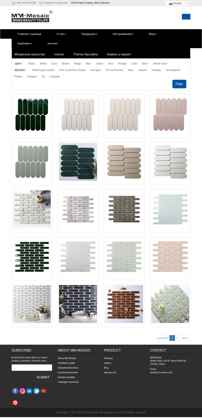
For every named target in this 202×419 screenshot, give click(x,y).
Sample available (66, 377)
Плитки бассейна (86, 54)
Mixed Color (160, 63)
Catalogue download (68, 382)
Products (108, 358)
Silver (145, 63)
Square (142, 70)
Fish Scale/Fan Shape (72, 70)
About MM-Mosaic (67, 358)
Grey (54, 63)
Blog (152, 33)
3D (43, 76)
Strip (131, 70)
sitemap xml (110, 372)
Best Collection (102, 3)
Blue (88, 63)
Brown (66, 63)
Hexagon (95, 70)
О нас (61, 33)
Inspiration (24, 43)
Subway (156, 70)
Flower (18, 76)
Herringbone (173, 70)
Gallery (107, 363)
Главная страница (29, 33)
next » (185, 338)
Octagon (32, 76)
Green (99, 63)
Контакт (53, 43)
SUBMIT (43, 377)
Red (110, 63)
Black (32, 63)
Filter (179, 84)
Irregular (55, 76)
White (43, 63)
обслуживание (123, 33)
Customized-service (68, 372)
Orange (122, 63)
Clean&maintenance (68, 367)
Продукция (89, 33)
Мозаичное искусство (30, 54)
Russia (175, 3)
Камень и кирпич (119, 54)
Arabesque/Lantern (43, 70)
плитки (59, 54)
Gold (134, 63)
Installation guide (66, 363)
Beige (77, 63)
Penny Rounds (114, 70)
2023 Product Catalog (82, 3)
